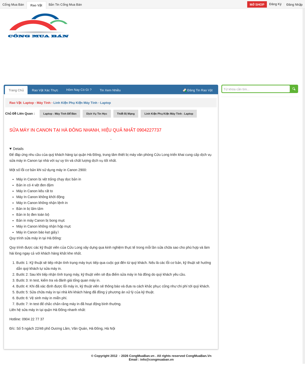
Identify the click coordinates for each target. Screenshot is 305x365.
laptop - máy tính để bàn (59, 113)
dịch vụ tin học (96, 113)
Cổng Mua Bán (13, 4)
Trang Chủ (16, 90)
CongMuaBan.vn (141, 356)
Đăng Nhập (294, 4)
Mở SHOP (257, 4)
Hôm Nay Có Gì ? (79, 90)
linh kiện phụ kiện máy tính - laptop (168, 113)
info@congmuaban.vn (157, 359)
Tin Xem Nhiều (110, 90)
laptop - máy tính (36, 103)
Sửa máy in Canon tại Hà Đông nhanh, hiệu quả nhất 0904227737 (85, 130)
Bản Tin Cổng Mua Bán (65, 4)
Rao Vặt (36, 5)
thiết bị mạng (126, 113)
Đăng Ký (275, 4)
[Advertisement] (194, 48)
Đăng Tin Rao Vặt (200, 90)
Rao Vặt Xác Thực (45, 90)
